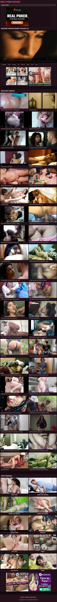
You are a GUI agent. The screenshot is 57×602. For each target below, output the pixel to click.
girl (18, 64)
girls (32, 64)
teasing (14, 64)
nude (9, 64)
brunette (4, 64)
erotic (28, 64)
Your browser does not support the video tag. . (28, 47)
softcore (23, 64)
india (36, 64)
